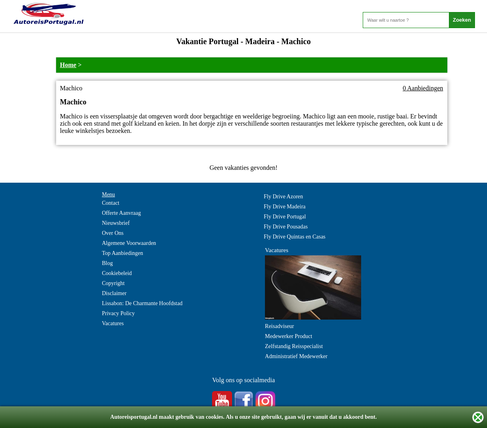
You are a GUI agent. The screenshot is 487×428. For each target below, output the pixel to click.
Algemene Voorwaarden (129, 243)
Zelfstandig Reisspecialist (294, 346)
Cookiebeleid (117, 273)
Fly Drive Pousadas (286, 227)
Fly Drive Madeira (284, 207)
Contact (110, 203)
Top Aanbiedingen (122, 253)
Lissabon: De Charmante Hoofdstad (142, 303)
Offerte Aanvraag (121, 213)
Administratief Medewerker (296, 356)
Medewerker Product (288, 336)
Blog (107, 263)
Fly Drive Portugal (285, 217)
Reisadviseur (279, 326)
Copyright (113, 283)
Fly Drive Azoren (283, 197)
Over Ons (112, 233)
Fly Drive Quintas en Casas (294, 237)
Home (68, 64)
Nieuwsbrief (115, 223)
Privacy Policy (118, 313)
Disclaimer (114, 293)
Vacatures (112, 323)
